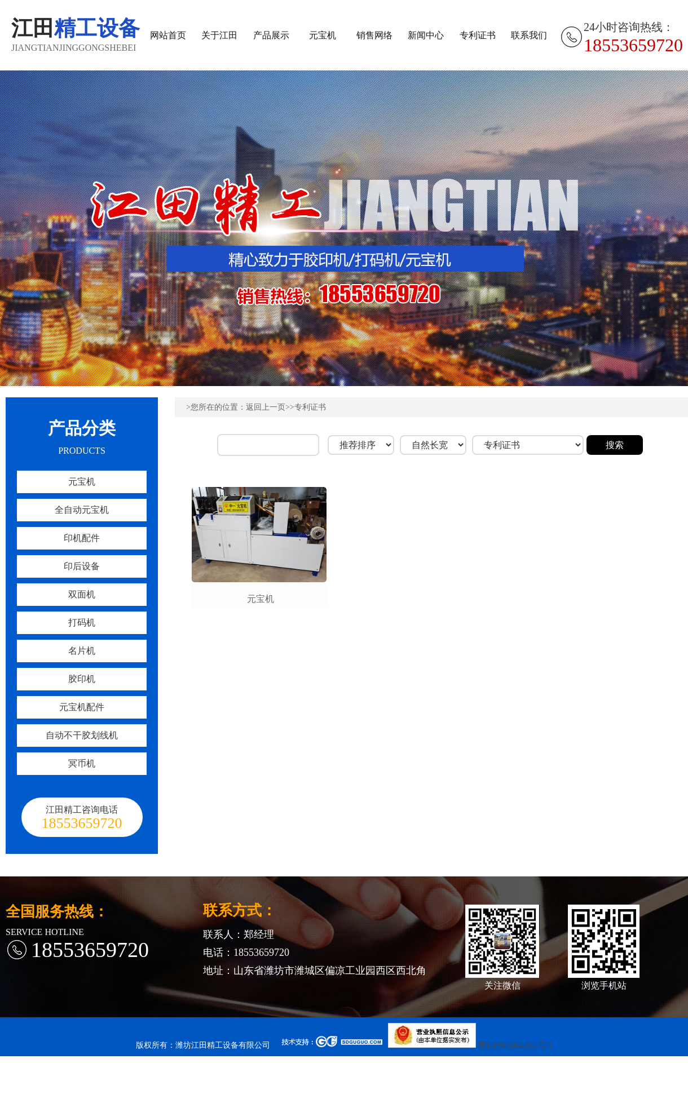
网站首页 (168, 35)
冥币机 (81, 763)
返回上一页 (265, 407)
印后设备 (82, 566)
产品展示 (271, 35)
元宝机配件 (81, 707)
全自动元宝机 (82, 510)
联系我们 (529, 35)
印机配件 (82, 538)
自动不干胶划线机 (82, 735)
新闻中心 (426, 35)
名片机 (81, 650)
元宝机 (322, 35)
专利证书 (478, 35)
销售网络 (374, 35)
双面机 (81, 594)
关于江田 (219, 35)
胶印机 (81, 679)
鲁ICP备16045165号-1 (515, 1045)
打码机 (81, 622)
